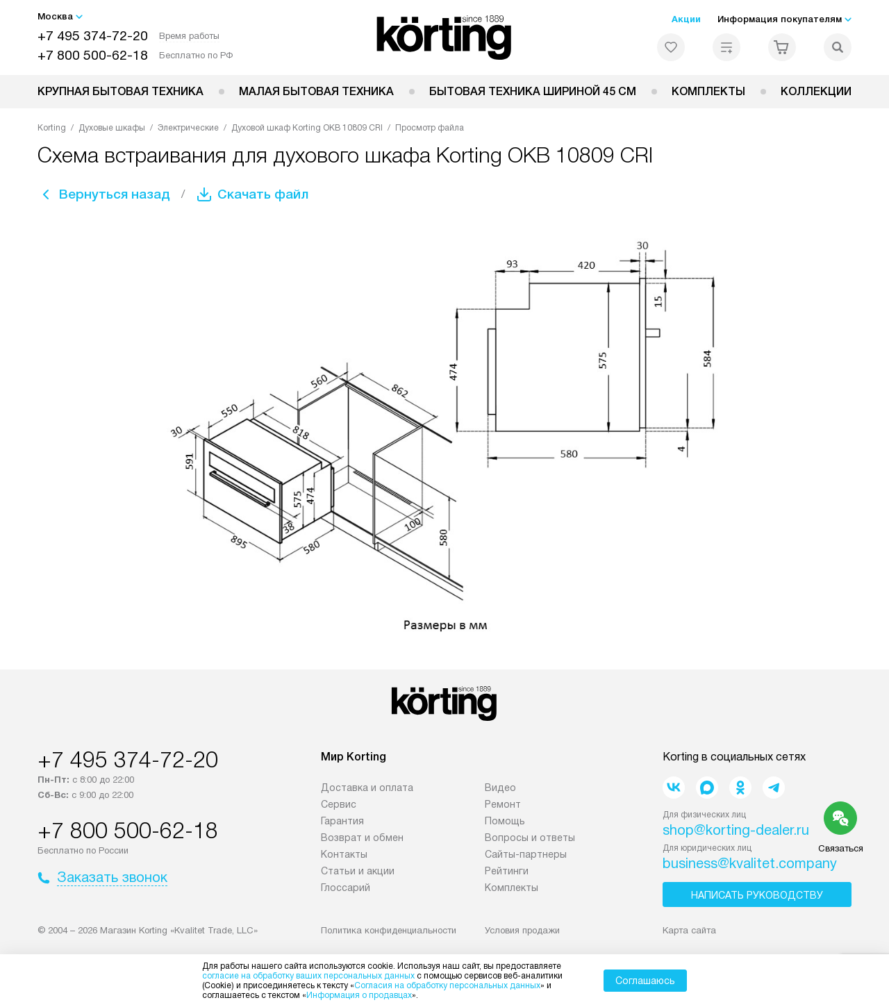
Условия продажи (522, 930)
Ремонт (503, 804)
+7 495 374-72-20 (93, 35)
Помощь (505, 820)
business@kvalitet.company (750, 863)
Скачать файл (273, 194)
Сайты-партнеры (526, 854)
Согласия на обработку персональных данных (447, 985)
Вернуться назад (118, 194)
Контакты (344, 854)
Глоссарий (345, 887)
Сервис (338, 804)
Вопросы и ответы (530, 837)
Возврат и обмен (362, 837)
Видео (500, 787)
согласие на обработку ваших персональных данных (308, 976)
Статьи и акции (357, 870)
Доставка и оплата (367, 787)
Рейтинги (507, 870)
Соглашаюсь (645, 980)
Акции (686, 19)
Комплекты (708, 91)
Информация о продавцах (359, 995)
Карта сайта (689, 930)
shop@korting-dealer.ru (736, 830)
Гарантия (342, 820)
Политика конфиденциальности (388, 930)
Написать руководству (757, 895)
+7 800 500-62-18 (93, 55)
